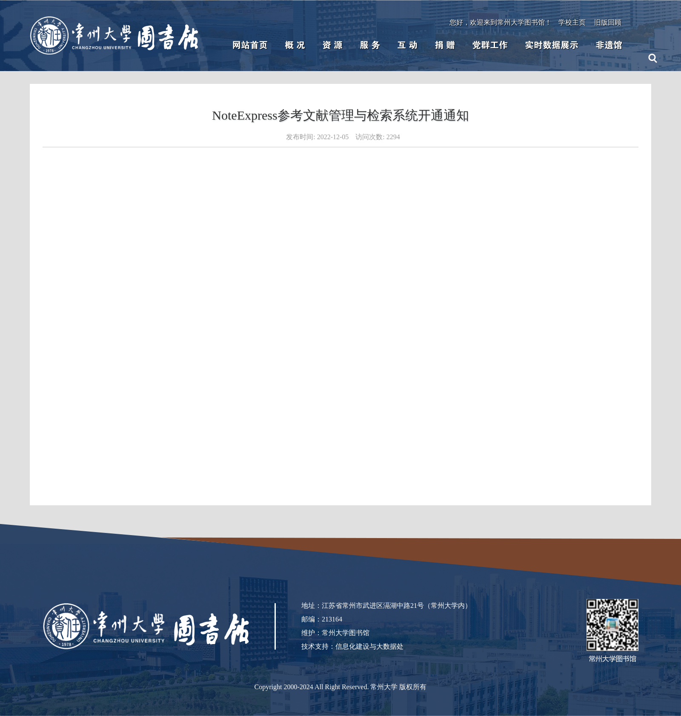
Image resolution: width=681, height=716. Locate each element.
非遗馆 (608, 45)
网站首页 (250, 45)
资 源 (332, 45)
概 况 (295, 45)
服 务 (370, 45)
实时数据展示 (551, 45)
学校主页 (572, 22)
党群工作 (490, 45)
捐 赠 (445, 45)
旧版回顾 (607, 22)
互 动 (407, 45)
